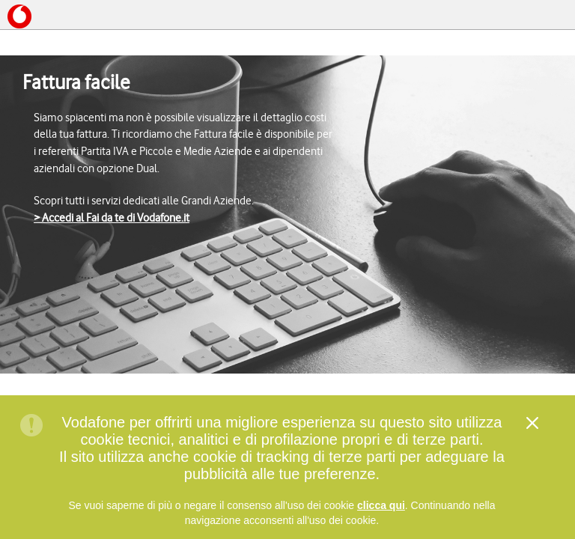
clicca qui (381, 508)
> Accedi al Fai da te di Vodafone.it (111, 218)
